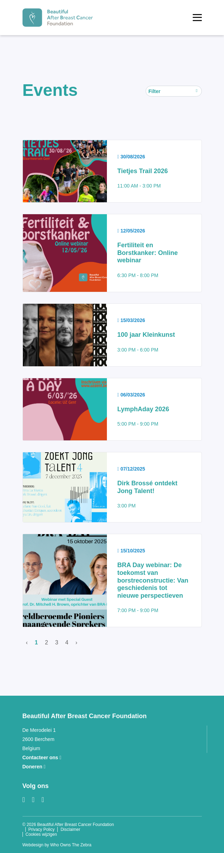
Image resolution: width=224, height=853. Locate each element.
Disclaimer (70, 829)
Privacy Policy (41, 829)
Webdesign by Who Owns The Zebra (57, 844)
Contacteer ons (42, 757)
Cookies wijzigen (41, 834)
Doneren (34, 766)
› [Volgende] (76, 642)
